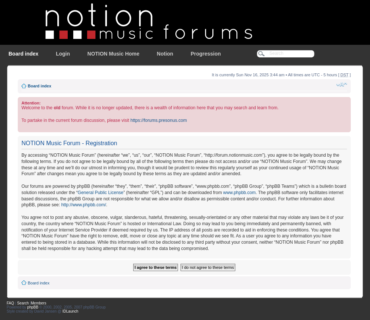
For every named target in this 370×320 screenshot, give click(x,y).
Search (23, 303)
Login (63, 54)
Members (38, 303)
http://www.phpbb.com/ (83, 204)
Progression (206, 54)
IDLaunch (70, 311)
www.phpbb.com (239, 192)
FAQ (10, 303)
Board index (23, 54)
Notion (165, 54)
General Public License (100, 192)
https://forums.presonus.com (158, 120)
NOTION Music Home (113, 54)
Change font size (341, 84)
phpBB (32, 307)
